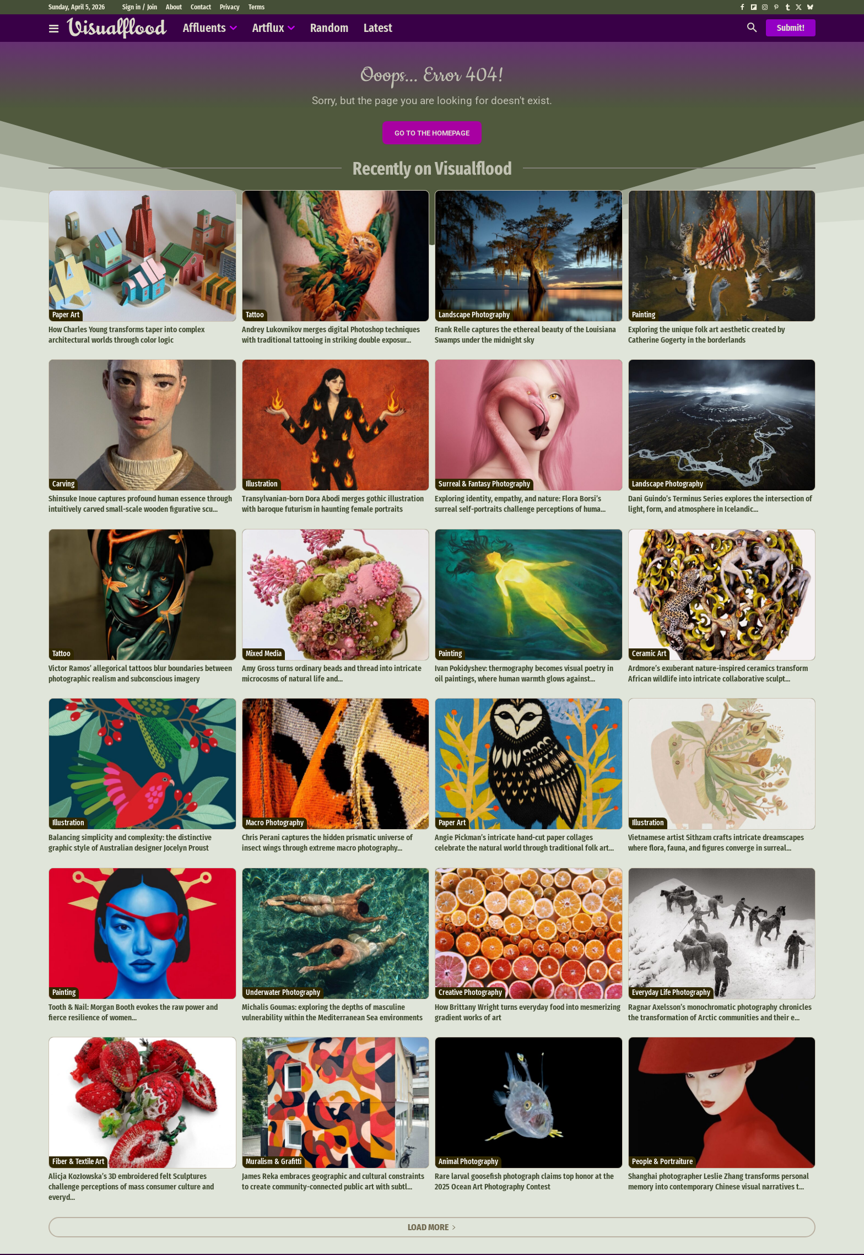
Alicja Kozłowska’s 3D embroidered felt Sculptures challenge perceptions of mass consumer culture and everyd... (140, 1173)
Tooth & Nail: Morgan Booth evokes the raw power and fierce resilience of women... (139, 1006)
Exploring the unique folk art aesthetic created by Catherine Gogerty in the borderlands (719, 337)
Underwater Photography (283, 987)
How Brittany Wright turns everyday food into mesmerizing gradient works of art (523, 1006)
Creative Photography (470, 987)
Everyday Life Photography (671, 987)
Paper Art (65, 318)
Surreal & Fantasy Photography (484, 485)
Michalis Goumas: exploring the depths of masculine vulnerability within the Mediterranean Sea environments (329, 1006)
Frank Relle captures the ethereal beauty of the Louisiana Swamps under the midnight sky (522, 337)
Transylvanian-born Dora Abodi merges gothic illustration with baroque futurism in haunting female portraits (328, 504)
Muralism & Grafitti (273, 1154)
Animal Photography (468, 1154)
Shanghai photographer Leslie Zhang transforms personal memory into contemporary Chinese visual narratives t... (715, 1173)
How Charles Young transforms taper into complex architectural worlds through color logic (124, 337)
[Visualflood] (117, 28)
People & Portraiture (662, 1154)
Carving (63, 485)
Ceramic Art (649, 653)
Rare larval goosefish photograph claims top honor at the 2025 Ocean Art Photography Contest (521, 1173)
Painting (643, 318)
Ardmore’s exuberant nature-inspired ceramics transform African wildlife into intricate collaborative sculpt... (715, 671)
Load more (432, 1207)
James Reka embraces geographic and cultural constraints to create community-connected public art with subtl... (333, 1173)
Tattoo (255, 318)
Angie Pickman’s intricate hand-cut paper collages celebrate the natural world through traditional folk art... (526, 838)
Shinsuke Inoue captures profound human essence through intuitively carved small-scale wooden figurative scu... (138, 504)
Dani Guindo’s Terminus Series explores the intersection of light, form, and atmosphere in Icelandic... (717, 504)
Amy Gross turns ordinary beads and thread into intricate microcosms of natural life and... (328, 671)
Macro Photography (275, 820)
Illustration (262, 485)
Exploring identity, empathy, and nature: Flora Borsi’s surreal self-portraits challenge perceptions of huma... (526, 504)
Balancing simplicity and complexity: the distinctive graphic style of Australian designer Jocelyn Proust (137, 838)
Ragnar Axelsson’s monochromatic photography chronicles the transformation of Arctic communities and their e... (717, 1006)
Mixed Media (264, 653)
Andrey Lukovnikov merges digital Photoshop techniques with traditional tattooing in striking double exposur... (335, 337)
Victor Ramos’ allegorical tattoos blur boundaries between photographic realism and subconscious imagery (137, 671)
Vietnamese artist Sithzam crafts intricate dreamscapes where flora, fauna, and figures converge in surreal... (712, 838)
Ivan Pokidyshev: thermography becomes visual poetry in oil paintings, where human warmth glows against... (525, 671)
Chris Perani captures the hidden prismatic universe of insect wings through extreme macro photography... (335, 838)
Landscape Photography (474, 318)
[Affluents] (53, 28)
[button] (752, 28)
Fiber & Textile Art (78, 1154)
